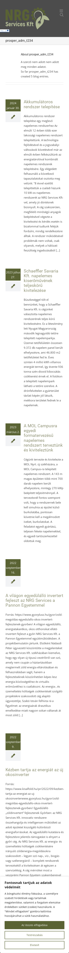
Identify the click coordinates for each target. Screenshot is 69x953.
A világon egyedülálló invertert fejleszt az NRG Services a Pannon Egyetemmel (34, 600)
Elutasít (34, 945)
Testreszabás (34, 935)
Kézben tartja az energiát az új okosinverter (34, 772)
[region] (34, 915)
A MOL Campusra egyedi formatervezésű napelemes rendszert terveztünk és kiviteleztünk (43, 438)
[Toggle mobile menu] (61, 11)
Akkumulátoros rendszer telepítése (42, 104)
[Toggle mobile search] (61, 15)
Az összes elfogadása (34, 925)
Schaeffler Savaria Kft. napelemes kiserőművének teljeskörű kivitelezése (41, 280)
